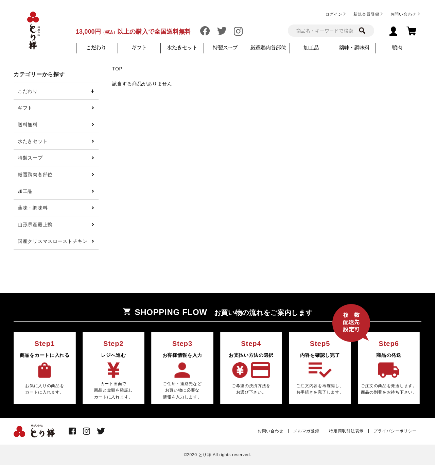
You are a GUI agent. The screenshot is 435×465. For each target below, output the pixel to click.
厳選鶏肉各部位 (268, 47)
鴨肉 (397, 47)
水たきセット (182, 47)
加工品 (311, 47)
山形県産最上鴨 (35, 224)
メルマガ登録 (306, 431)
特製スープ (224, 47)
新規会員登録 (366, 14)
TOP (117, 68)
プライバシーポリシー (395, 431)
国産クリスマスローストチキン (53, 241)
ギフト (138, 47)
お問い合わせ (403, 14)
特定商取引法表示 (346, 431)
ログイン (334, 14)
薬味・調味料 (354, 47)
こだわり (96, 47)
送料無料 (28, 124)
